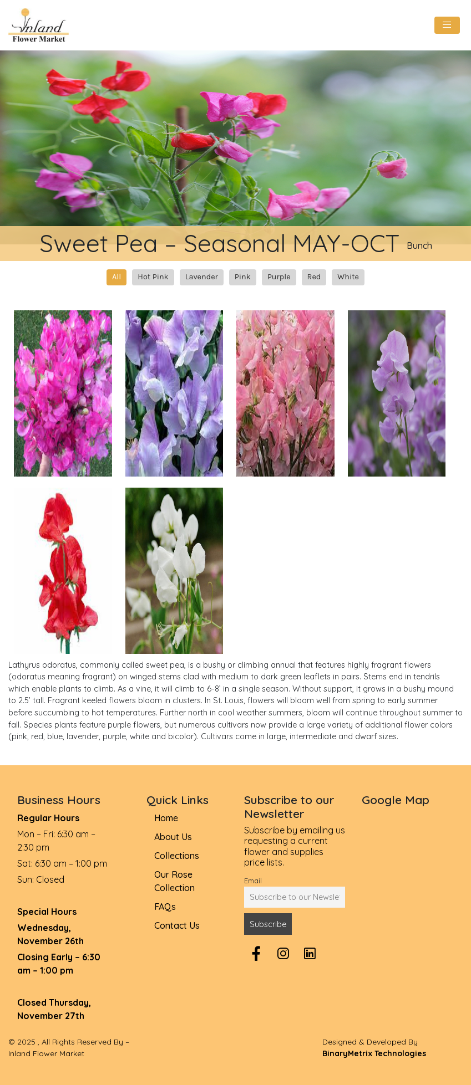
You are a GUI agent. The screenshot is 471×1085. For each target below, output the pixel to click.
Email (253, 880)
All (116, 277)
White (348, 277)
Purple (279, 277)
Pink (243, 277)
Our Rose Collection (174, 881)
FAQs (165, 906)
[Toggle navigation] (447, 25)
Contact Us (177, 925)
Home (166, 817)
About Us (173, 836)
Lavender (201, 277)
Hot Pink (153, 277)
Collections (176, 855)
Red (314, 277)
